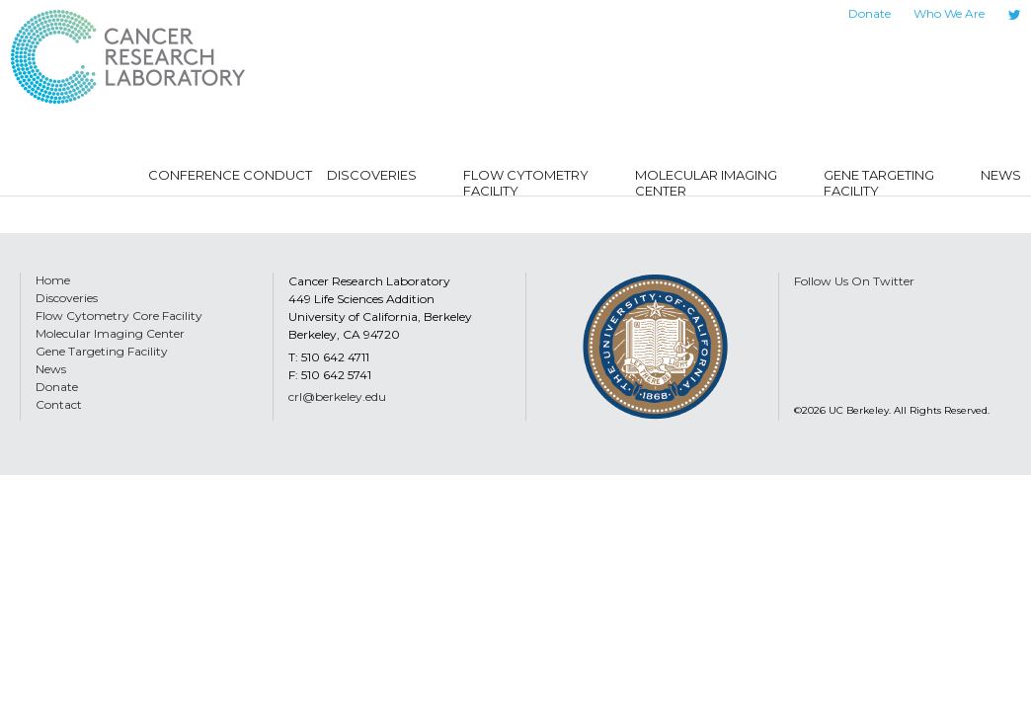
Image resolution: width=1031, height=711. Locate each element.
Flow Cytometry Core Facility (119, 315)
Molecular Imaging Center (110, 333)
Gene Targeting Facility (102, 351)
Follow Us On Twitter (854, 281)
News (51, 368)
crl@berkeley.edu (337, 396)
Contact (59, 404)
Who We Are (949, 13)
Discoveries (67, 297)
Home (53, 280)
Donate (869, 13)
